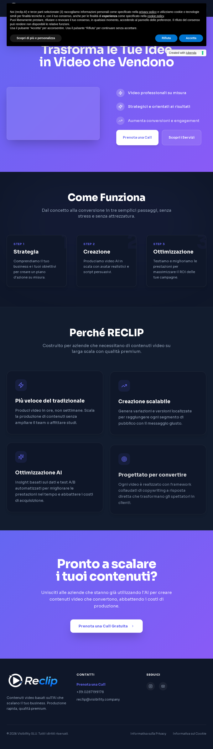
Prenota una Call (137, 138)
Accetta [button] (191, 38)
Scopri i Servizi (181, 138)
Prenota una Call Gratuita (106, 627)
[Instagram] (150, 686)
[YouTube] (163, 686)
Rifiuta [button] (166, 38)
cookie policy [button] (155, 16)
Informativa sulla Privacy (148, 733)
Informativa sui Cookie (189, 733)
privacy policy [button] (148, 12)
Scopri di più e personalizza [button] (36, 38)
